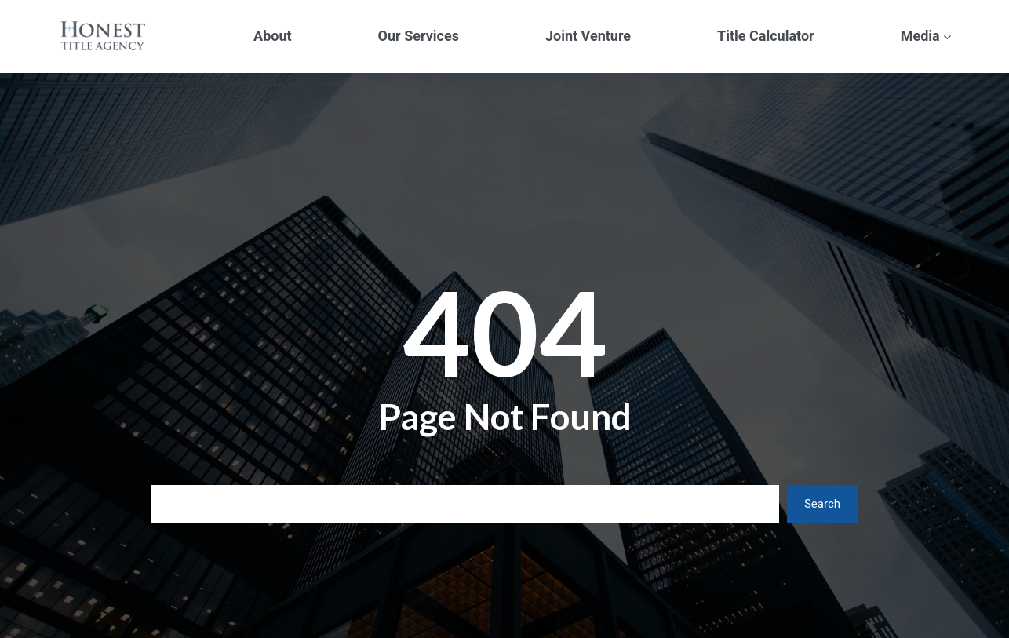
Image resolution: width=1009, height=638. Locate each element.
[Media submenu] (947, 36)
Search (822, 504)
